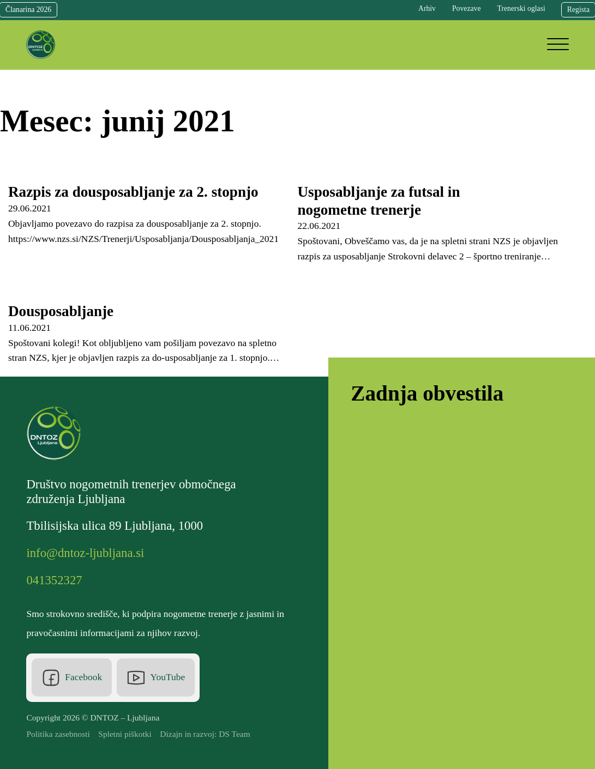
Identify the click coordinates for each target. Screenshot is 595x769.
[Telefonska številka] (56, 580)
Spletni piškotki (125, 733)
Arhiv (427, 8)
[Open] (558, 44)
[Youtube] (155, 677)
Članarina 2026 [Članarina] (28, 9)
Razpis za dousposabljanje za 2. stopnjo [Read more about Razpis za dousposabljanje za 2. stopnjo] (133, 192)
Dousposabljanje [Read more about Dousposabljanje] (60, 311)
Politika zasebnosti (57, 733)
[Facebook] (72, 677)
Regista (578, 9)
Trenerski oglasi (521, 8)
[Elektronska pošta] (87, 553)
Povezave (466, 8)
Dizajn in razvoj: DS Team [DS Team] (205, 733)
